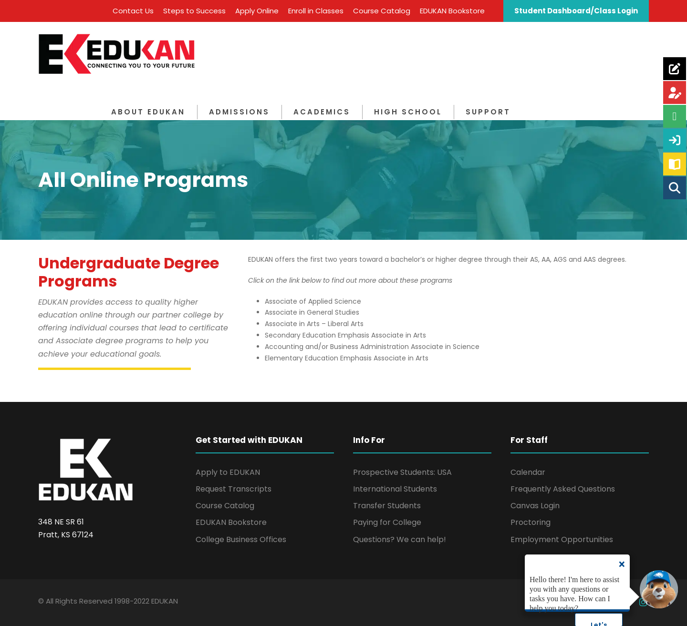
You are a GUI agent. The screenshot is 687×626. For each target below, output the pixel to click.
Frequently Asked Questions (562, 488)
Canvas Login (535, 505)
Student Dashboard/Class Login (576, 11)
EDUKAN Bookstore (452, 11)
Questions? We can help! (399, 539)
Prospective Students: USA (402, 472)
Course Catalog (381, 11)
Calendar (527, 472)
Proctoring (530, 522)
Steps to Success (194, 11)
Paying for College (387, 522)
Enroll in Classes (316, 11)
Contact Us (133, 11)
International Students (395, 488)
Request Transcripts (233, 488)
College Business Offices (241, 539)
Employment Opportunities (561, 539)
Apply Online (257, 11)
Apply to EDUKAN (228, 472)
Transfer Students (387, 505)
